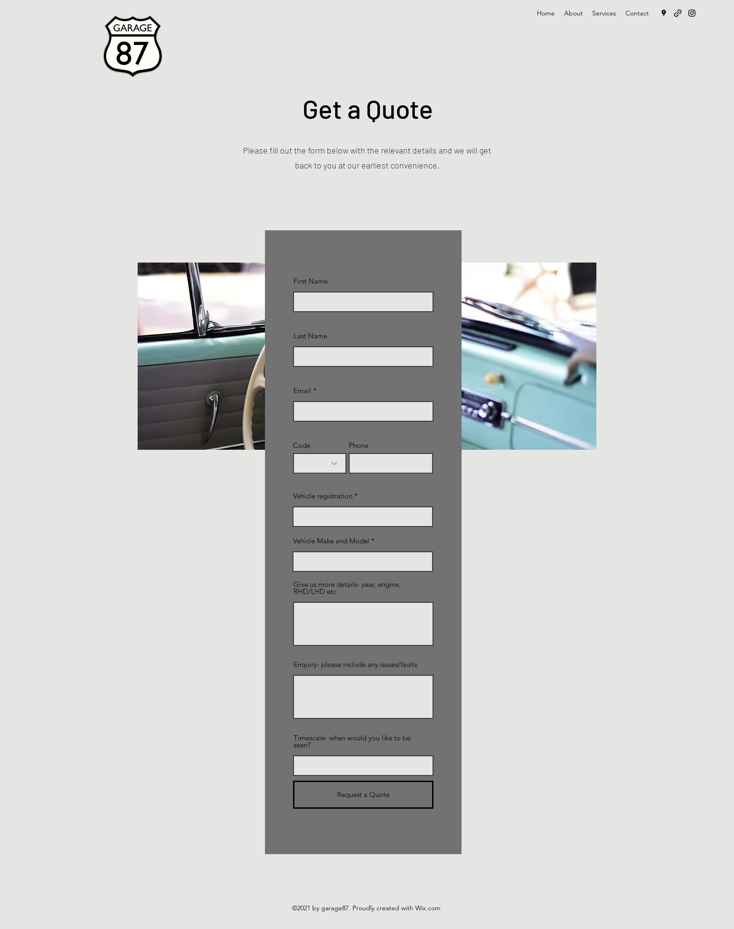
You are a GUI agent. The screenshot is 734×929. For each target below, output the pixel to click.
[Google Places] (663, 13)
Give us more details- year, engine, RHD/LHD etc (347, 588)
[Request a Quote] (363, 795)
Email (302, 390)
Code (301, 445)
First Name (311, 281)
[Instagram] (692, 13)
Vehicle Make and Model (331, 540)
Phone (358, 445)
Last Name (310, 335)
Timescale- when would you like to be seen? (352, 741)
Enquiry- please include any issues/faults (355, 664)
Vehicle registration (322, 495)
